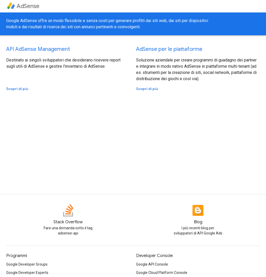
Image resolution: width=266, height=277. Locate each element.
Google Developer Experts (27, 273)
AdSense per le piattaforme (169, 49)
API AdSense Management (38, 49)
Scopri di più (17, 88)
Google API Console (152, 264)
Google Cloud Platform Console (161, 273)
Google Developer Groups (27, 264)
